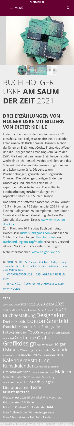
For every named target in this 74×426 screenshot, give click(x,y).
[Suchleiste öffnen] (68, 8)
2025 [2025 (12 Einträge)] (60, 304)
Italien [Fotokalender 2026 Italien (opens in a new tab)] (19, 402)
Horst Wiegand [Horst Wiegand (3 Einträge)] (22, 350)
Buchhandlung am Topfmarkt (23, 242)
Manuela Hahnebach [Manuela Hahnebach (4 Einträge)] (17, 377)
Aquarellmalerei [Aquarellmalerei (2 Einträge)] (29, 310)
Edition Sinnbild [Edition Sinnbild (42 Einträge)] (47, 321)
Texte (20, 269)
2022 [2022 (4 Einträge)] (32, 304)
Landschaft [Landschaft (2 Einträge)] (53, 366)
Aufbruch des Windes (28, 412)
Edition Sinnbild (38, 265)
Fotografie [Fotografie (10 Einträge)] (50, 326)
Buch (10, 262)
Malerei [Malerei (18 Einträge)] (63, 371)
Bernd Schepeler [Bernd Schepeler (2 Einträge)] (46, 310)
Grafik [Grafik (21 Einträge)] (43, 337)
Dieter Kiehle (22, 265)
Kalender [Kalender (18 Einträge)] (60, 349)
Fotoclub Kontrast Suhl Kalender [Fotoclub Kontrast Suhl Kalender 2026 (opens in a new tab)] (28, 407)
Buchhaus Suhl (46, 237)
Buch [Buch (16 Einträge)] (61, 309)
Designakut (8, 265)
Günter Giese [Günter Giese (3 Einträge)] (44, 344)
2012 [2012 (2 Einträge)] (10, 304)
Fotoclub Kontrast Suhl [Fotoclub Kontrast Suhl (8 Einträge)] (22, 326)
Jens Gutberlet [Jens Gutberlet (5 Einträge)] (41, 350)
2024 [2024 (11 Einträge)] (50, 304)
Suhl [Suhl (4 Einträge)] (26, 382)
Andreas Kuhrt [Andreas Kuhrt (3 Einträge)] (11, 310)
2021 (21, 262)
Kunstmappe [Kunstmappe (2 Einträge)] (40, 366)
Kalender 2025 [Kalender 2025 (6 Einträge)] (29, 355)
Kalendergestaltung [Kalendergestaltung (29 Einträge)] (26, 360)
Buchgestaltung (58, 262)
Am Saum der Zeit (34, 262)
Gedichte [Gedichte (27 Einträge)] (25, 337)
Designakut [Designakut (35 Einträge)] (50, 315)
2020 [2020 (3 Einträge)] (17, 304)
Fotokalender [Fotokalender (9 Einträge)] (14, 332)
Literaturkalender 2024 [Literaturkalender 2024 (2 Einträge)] (42, 372)
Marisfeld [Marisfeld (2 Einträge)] (36, 377)
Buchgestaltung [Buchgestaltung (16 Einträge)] (19, 315)
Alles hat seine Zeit (27, 417)
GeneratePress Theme (60, 424)
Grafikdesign (54, 265)
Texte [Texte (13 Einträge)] (35, 387)
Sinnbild (37, 2)
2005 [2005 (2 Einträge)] (5, 304)
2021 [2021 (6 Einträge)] (24, 304)
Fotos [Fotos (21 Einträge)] (33, 331)
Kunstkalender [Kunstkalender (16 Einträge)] (18, 366)
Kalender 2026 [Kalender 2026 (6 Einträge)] (53, 355)
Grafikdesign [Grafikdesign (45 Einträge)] (20, 343)
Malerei (13, 269)
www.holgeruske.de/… (47, 252)
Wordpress (36, 424)
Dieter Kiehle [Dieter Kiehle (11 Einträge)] (14, 321)
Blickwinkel (32, 397)
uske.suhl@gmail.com (36, 233)
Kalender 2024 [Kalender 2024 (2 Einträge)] (10, 355)
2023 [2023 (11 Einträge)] (40, 304)
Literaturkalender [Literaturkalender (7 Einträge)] (16, 371)
